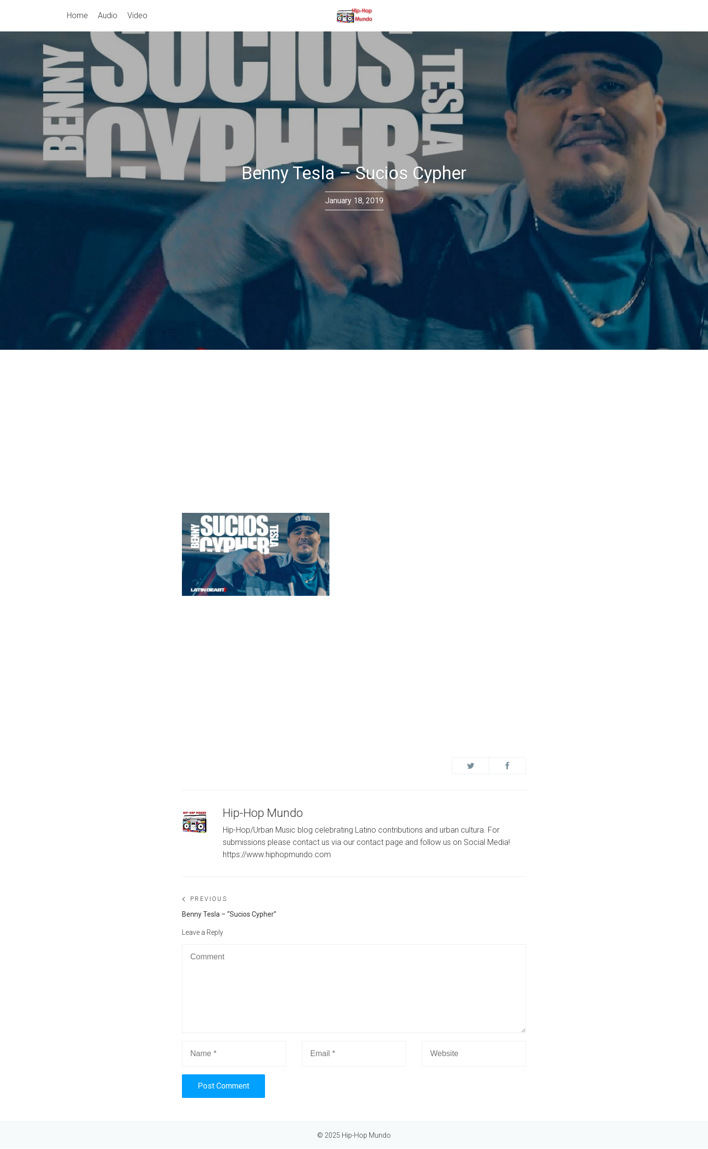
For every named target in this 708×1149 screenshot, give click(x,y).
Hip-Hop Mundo (263, 813)
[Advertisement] (354, 423)
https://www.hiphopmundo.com (277, 854)
